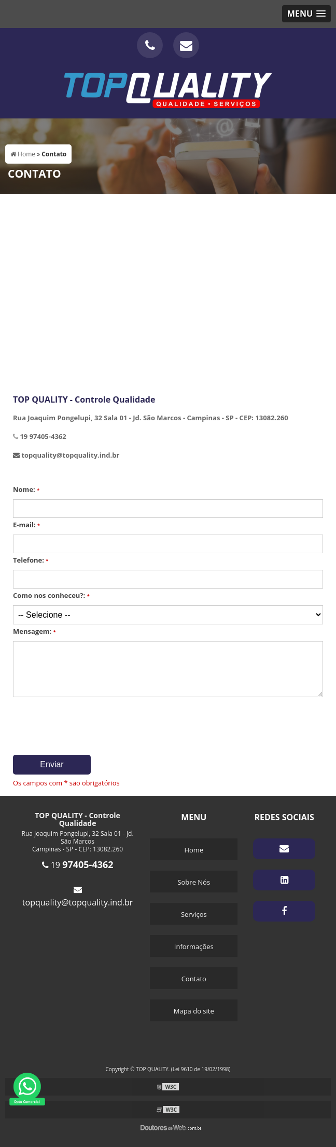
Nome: (26, 489)
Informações (194, 946)
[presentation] (76, 722)
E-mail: (26, 524)
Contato (193, 978)
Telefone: (30, 560)
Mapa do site (194, 1011)
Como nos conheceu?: (51, 595)
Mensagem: (34, 631)
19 (78, 865)
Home (193, 850)
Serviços (194, 914)
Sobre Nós (193, 882)
